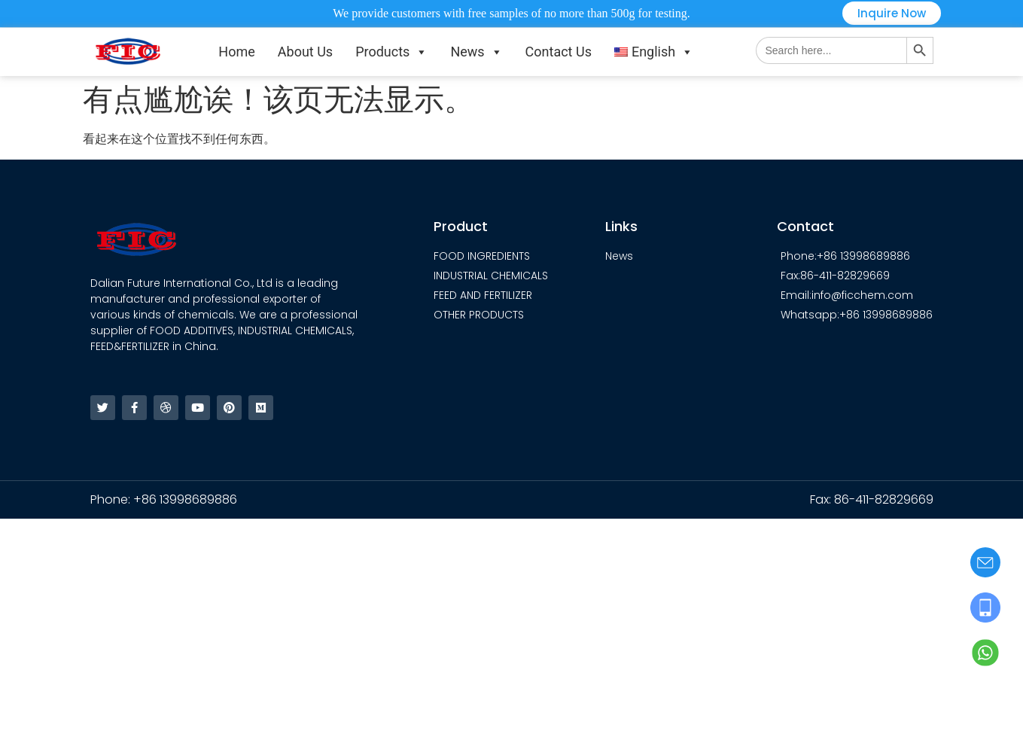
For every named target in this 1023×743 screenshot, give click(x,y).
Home (236, 51)
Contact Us (558, 51)
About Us (305, 51)
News (476, 52)
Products (391, 52)
